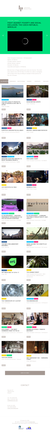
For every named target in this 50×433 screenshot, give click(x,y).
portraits (37, 81)
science (29, 81)
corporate (12, 81)
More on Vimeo (25, 372)
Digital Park (32, 421)
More (3, 109)
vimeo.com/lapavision (13, 408)
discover (45, 81)
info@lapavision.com (13, 400)
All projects (4, 81)
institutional (21, 81)
